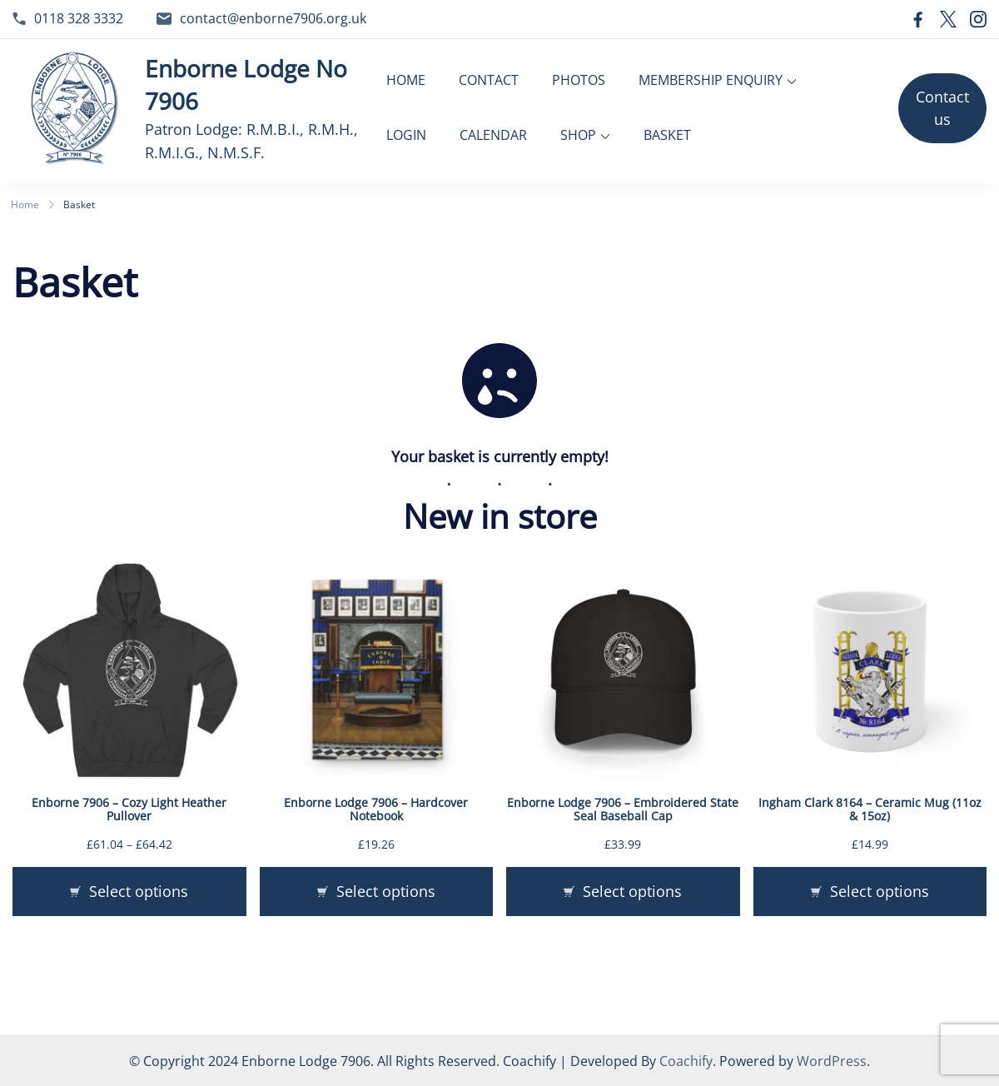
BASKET (667, 135)
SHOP (578, 135)
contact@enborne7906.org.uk (273, 18)
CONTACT (489, 80)
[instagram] (978, 19)
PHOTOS (578, 80)
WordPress (832, 1061)
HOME (405, 80)
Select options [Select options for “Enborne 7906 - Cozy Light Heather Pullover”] (138, 890)
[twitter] (948, 19)
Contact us (942, 108)
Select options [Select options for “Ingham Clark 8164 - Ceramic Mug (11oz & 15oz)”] (879, 890)
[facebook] (918, 19)
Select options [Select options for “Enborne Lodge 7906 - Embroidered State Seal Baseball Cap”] (632, 890)
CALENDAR (493, 135)
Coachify (686, 1061)
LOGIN (406, 135)
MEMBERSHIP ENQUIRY (711, 80)
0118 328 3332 (78, 18)
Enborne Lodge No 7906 (246, 84)
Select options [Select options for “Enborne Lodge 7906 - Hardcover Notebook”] (385, 890)
